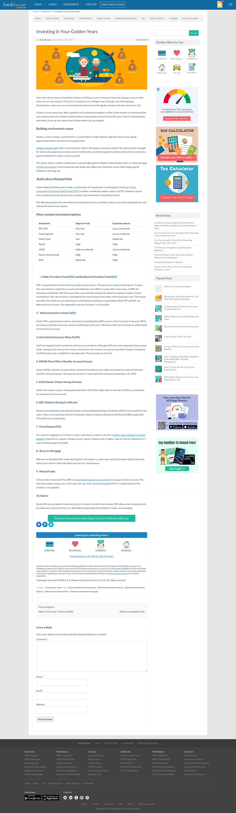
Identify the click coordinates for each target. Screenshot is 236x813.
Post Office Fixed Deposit (163, 767)
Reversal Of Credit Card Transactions (181, 326)
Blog (121, 804)
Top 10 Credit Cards (129, 770)
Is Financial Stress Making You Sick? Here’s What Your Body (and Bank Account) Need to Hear (175, 225)
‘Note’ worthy (157, 18)
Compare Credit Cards (130, 755)
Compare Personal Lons (67, 767)
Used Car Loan (94, 774)
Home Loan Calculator (194, 759)
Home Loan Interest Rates (36, 767)
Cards (52, 4)
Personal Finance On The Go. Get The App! (91, 556)
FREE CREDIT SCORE (113, 4)
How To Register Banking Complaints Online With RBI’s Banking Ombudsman (181, 359)
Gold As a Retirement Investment (82, 587)
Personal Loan (75, 550)
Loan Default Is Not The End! (177, 336)
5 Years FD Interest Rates (163, 774)
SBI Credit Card (127, 763)
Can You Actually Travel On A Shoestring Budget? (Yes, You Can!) (173, 241)
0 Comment (142, 39)
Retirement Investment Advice (110, 587)
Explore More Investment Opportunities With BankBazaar (91, 518)
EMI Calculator (190, 18)
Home (35, 11)
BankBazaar (45, 39)
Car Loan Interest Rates (98, 770)
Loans (38, 4)
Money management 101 (132, 611)
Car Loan (177, 73)
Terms (130, 804)
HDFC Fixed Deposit (161, 759)
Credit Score (104, 18)
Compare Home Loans (34, 770)
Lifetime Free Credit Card (131, 767)
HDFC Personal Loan (65, 759)
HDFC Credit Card (128, 759)
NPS (72, 312)
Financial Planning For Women (168, 262)
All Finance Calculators (194, 774)
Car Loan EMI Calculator (194, 767)
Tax (143, 18)
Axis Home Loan (31, 763)
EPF (114, 276)
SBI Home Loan (31, 755)
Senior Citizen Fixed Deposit (164, 770)
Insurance (69, 18)
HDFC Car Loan (95, 767)
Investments (71, 4)
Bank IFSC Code (55, 783)
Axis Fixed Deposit (160, 763)
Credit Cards (52, 18)
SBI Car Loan (93, 759)
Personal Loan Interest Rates (69, 774)
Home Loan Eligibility (34, 774)
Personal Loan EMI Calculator (197, 763)
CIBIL (35, 783)
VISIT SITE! (91, 4)
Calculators (192, 72)
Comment (42, 639)
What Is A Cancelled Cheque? (178, 286)
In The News (88, 783)
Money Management (126, 18)
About (84, 804)
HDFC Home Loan (32, 759)
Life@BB (173, 18)
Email (39, 690)
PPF (71, 276)
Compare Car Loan (96, 755)
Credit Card (49, 550)
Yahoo (59, 587)
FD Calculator (190, 770)
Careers (95, 804)
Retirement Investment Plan (57, 591)
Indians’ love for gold (46, 148)
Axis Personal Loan (65, 763)
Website (40, 704)
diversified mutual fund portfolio (92, 479)
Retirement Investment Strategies (84, 591)
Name (40, 676)
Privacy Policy (134, 808)
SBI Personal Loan (64, 755)
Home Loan (126, 550)
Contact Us (108, 804)
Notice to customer (146, 804)
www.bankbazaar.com (118, 573)
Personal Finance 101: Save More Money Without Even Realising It (173, 256)
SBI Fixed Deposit (159, 755)
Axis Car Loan (94, 763)
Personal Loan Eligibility (67, 770)
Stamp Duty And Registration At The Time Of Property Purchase (181, 297)
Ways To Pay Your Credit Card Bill (56, 611)
